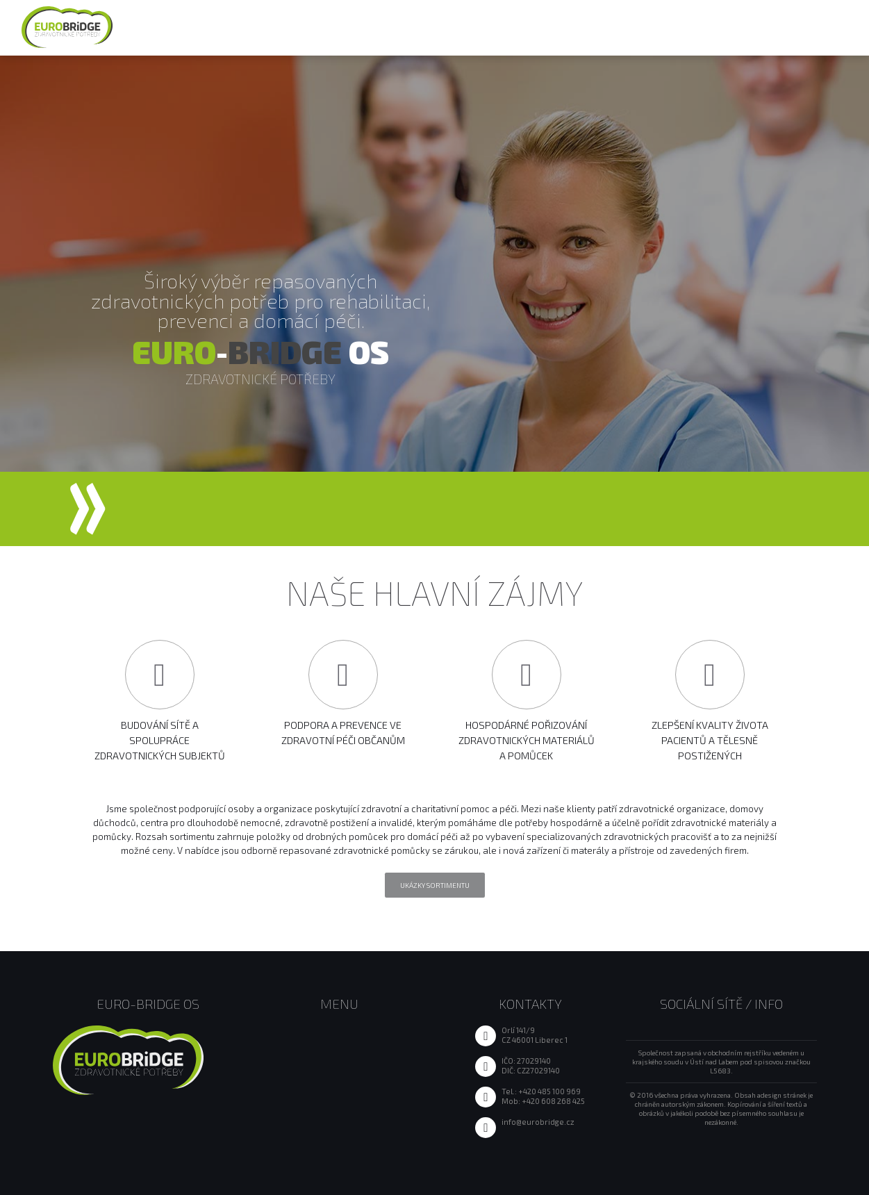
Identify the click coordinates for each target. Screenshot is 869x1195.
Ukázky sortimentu (435, 885)
